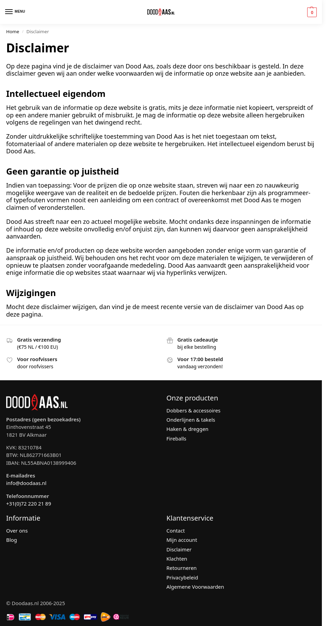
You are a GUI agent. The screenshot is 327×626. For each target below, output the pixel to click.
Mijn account (181, 539)
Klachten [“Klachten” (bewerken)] (176, 558)
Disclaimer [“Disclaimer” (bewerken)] (179, 549)
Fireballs (176, 438)
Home (12, 31)
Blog (11, 539)
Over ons (17, 530)
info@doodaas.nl (26, 483)
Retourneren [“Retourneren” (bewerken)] (181, 567)
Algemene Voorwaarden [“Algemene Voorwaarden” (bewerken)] (195, 586)
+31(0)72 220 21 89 (28, 503)
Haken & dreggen (187, 428)
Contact (175, 530)
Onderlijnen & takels (190, 419)
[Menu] (15, 12)
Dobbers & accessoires (193, 410)
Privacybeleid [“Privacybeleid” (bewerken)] (182, 577)
